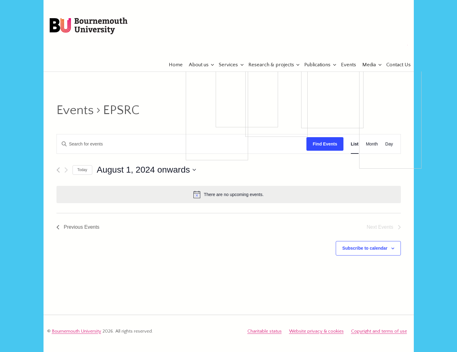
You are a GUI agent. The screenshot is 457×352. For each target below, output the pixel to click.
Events (345, 65)
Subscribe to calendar (364, 248)
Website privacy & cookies (316, 331)
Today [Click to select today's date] (82, 170)
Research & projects (268, 65)
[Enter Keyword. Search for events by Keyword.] (182, 144)
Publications (314, 65)
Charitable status (264, 331)
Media (366, 65)
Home (173, 65)
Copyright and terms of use (379, 331)
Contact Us (395, 65)
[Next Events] (66, 170)
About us (196, 65)
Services (225, 65)
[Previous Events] (58, 170)
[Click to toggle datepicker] (146, 170)
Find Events (325, 143)
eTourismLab (367, 45)
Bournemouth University (88, 26)
